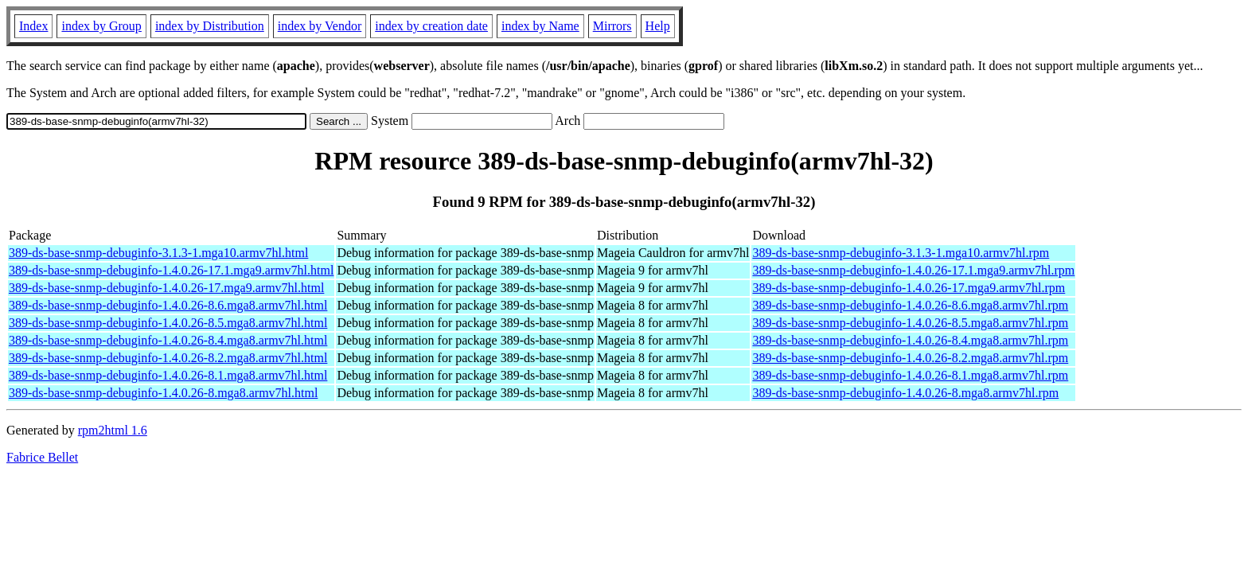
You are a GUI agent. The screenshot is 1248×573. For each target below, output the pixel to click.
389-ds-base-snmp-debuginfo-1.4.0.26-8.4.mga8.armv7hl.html (168, 340)
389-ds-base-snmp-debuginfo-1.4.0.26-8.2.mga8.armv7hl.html (168, 357)
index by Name (540, 26)
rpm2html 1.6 (112, 430)
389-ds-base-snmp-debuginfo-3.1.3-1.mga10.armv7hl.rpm (900, 252)
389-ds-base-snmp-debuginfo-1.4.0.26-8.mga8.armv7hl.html (163, 393)
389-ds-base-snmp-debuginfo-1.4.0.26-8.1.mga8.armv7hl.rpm (910, 375)
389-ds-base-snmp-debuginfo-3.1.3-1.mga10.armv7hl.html (158, 252)
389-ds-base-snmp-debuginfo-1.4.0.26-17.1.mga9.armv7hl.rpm (913, 270)
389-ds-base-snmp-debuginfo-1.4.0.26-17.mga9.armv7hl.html (166, 287)
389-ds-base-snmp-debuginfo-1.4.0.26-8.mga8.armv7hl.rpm (905, 393)
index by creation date (431, 26)
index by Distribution (209, 26)
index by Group (101, 26)
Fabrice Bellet (42, 457)
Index (33, 26)
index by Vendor (319, 26)
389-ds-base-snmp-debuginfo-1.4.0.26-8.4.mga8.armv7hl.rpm (910, 340)
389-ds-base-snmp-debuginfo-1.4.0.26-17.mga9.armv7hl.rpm (908, 287)
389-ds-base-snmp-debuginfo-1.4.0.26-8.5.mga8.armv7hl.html (168, 322)
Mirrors (612, 26)
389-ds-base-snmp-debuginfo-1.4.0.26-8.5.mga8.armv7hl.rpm (910, 322)
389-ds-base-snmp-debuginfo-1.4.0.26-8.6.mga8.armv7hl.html (168, 305)
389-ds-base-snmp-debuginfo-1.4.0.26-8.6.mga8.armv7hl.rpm (910, 305)
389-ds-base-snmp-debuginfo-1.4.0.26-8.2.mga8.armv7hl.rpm (910, 357)
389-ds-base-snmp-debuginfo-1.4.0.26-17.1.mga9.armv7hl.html (171, 270)
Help (657, 26)
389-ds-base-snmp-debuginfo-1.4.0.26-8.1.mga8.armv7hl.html (168, 375)
